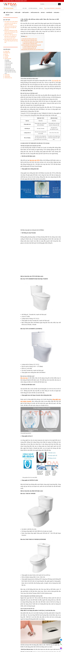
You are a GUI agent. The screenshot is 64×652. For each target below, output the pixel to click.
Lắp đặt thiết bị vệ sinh (9, 69)
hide (26, 36)
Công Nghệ (7, 60)
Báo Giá (43, 12)
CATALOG (41, 8)
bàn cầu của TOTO (35, 160)
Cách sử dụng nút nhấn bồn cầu (30, 46)
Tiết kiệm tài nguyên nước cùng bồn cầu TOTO (33, 41)
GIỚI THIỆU (25, 8)
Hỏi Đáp (7, 14)
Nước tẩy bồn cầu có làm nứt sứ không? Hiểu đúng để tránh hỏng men (11, 41)
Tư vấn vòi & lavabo (9, 63)
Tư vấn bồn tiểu (8, 64)
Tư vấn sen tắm (8, 66)
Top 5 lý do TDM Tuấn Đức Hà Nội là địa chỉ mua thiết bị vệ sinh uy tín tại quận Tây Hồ (10, 36)
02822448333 (58, 8)
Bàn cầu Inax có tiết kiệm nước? (30, 43)
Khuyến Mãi (49, 12)
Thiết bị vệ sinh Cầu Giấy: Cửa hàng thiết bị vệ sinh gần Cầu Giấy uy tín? (10, 28)
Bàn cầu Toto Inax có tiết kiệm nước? (29, 40)
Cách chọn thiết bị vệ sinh (10, 70)
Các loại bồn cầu (56, 80)
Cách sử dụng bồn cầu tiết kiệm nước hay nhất (31, 44)
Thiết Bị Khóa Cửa (35, 12)
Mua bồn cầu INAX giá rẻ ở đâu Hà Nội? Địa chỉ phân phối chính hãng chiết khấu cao (10, 32)
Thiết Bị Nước (25, 12)
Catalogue (56, 12)
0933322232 (52, 8)
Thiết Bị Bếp (17, 12)
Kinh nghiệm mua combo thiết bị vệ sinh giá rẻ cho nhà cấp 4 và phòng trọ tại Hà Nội (11, 23)
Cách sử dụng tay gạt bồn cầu (29, 48)
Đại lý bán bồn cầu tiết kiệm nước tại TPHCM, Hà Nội (32, 49)
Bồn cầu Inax (24, 378)
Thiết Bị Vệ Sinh (9, 12)
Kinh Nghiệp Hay (6, 52)
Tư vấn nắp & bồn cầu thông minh (10, 72)
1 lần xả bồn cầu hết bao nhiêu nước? (29, 38)
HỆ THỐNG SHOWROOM (33, 8)
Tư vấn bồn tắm (8, 67)
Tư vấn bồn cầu (8, 61)
